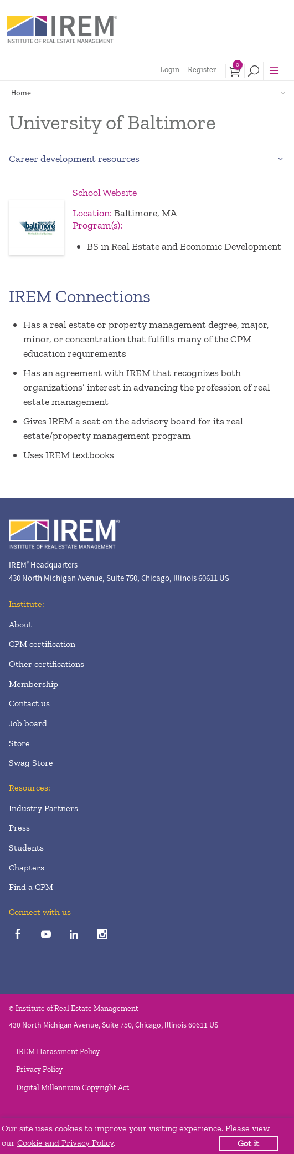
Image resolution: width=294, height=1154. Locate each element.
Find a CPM (31, 887)
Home (21, 93)
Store (19, 743)
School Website (105, 192)
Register (202, 69)
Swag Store (31, 762)
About (20, 624)
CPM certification (42, 644)
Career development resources (74, 159)
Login (169, 69)
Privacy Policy (39, 1069)
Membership (33, 684)
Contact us (29, 703)
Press (19, 827)
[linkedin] (73, 935)
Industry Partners (43, 808)
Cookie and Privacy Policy (65, 1142)
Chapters (26, 867)
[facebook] (17, 935)
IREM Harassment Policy (58, 1051)
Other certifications (46, 664)
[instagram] (102, 935)
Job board (28, 723)
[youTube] (45, 935)
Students (26, 847)
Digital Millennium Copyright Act (72, 1087)
